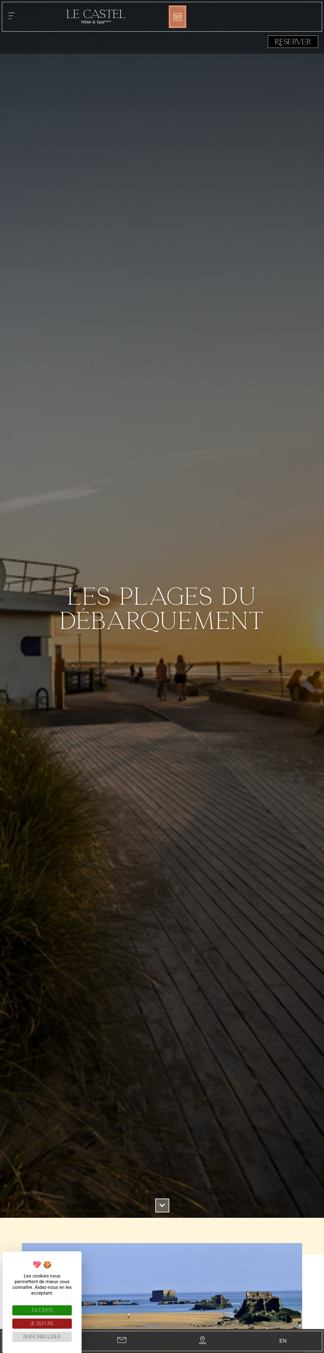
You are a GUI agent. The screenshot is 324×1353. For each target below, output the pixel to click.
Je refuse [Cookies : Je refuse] (42, 1323)
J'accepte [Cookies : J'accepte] (42, 1310)
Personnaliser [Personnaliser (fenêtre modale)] (42, 1336)
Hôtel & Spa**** (96, 22)
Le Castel (96, 14)
